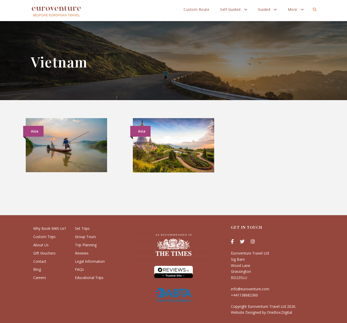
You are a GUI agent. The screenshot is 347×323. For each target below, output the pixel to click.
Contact (39, 261)
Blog (37, 269)
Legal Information (90, 261)
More (292, 9)
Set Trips (82, 228)
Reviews (82, 253)
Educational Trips (89, 277)
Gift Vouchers (44, 253)
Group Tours (85, 236)
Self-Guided (230, 9)
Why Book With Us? (49, 228)
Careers (39, 277)
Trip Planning (86, 244)
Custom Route (196, 9)
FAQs (79, 269)
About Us (41, 244)
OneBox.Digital (279, 312)
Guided (264, 9)
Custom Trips (44, 236)
